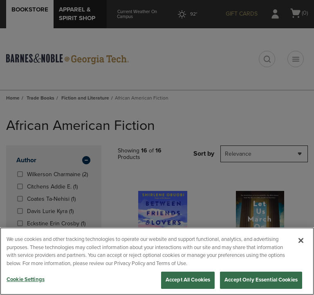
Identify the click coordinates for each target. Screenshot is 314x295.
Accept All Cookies (188, 280)
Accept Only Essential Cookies (261, 280)
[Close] (301, 240)
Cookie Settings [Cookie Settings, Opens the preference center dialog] (26, 279)
